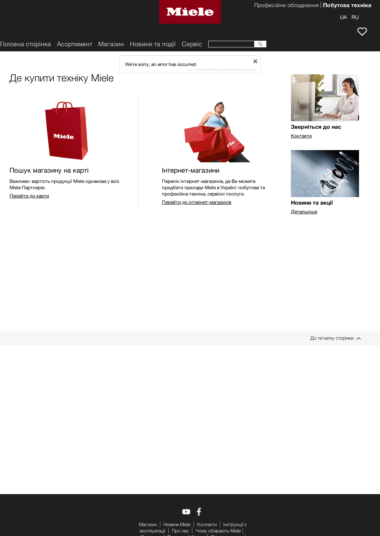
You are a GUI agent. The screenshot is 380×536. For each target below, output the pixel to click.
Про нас (180, 531)
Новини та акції (312, 202)
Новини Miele (176, 524)
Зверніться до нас (316, 126)
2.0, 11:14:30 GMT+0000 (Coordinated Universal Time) (221, 69)
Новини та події (153, 44)
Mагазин (111, 44)
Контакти (301, 136)
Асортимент (74, 44)
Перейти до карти (29, 196)
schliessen (258, 61)
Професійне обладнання (286, 6)
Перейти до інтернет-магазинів (196, 202)
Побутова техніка (347, 6)
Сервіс (192, 44)
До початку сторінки (331, 338)
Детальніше (304, 211)
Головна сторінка (25, 44)
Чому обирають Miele (218, 531)
